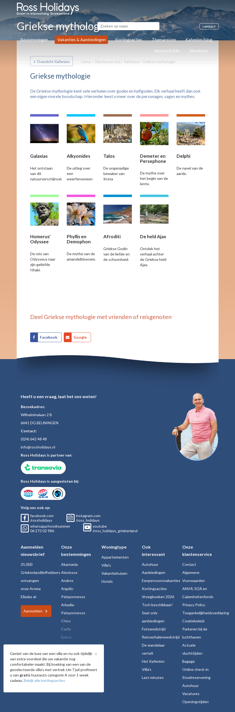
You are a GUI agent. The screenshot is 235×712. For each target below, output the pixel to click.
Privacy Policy (193, 604)
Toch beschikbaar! (157, 604)
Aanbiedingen (153, 572)
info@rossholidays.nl (38, 447)
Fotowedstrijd (154, 629)
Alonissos (69, 572)
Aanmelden (33, 611)
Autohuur (150, 564)
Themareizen (164, 39)
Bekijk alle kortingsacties (44, 680)
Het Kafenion (153, 661)
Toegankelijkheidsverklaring (205, 613)
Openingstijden (195, 701)
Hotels (107, 581)
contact (209, 26)
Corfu (66, 629)
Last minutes (153, 677)
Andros (67, 580)
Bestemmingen (34, 39)
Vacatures (198, 50)
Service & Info (167, 50)
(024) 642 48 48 (34, 439)
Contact (189, 564)
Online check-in (195, 669)
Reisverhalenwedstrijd (161, 637)
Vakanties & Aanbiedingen (81, 39)
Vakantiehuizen (114, 573)
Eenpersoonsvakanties (161, 580)
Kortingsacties (128, 39)
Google (80, 337)
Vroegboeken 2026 (158, 596)
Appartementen (115, 557)
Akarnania (69, 564)
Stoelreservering (196, 677)
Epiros (66, 637)
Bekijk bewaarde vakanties (67, 26)
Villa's (106, 565)
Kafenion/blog (198, 39)
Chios (66, 621)
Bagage (188, 661)
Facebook (48, 337)
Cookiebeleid (193, 621)
